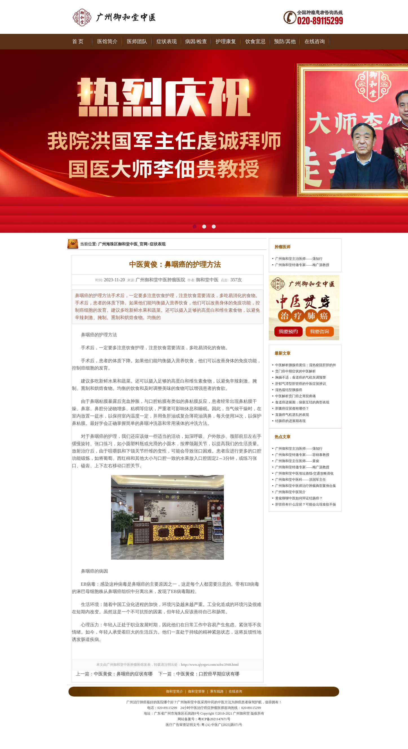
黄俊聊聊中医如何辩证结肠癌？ (299, 498)
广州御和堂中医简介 (290, 492)
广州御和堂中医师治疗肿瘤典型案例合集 (305, 486)
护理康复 (226, 41)
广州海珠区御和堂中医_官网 (122, 244)
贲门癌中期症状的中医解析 (295, 371)
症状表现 (166, 41)
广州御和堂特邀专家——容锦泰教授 (302, 455)
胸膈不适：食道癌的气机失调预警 (300, 377)
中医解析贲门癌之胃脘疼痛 (295, 396)
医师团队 (137, 41)
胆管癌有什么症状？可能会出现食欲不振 (305, 504)
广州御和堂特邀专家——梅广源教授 (302, 265)
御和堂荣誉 (196, 691)
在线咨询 (315, 41)
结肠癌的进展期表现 (290, 421)
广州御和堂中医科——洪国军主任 (300, 480)
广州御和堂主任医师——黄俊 (297, 461)
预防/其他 (285, 41)
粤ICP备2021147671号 (214, 719)
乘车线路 (217, 691)
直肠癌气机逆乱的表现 (292, 415)
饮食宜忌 (255, 41)
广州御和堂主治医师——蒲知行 (299, 259)
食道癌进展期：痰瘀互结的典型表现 (302, 402)
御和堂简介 (174, 691)
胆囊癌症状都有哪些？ (292, 408)
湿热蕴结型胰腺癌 (288, 390)
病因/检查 (196, 41)
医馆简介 (107, 41)
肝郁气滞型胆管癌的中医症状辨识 (300, 384)
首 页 (78, 41)
